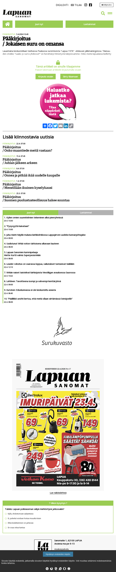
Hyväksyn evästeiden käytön (58, 554)
